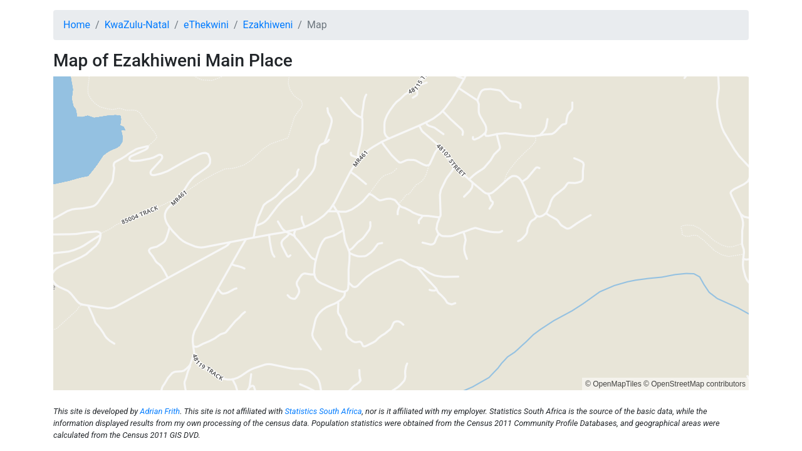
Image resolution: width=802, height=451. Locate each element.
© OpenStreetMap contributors (694, 384)
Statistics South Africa (323, 411)
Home (76, 25)
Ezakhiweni (268, 25)
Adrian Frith (160, 411)
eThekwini (206, 25)
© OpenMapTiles (613, 384)
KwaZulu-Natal (137, 25)
